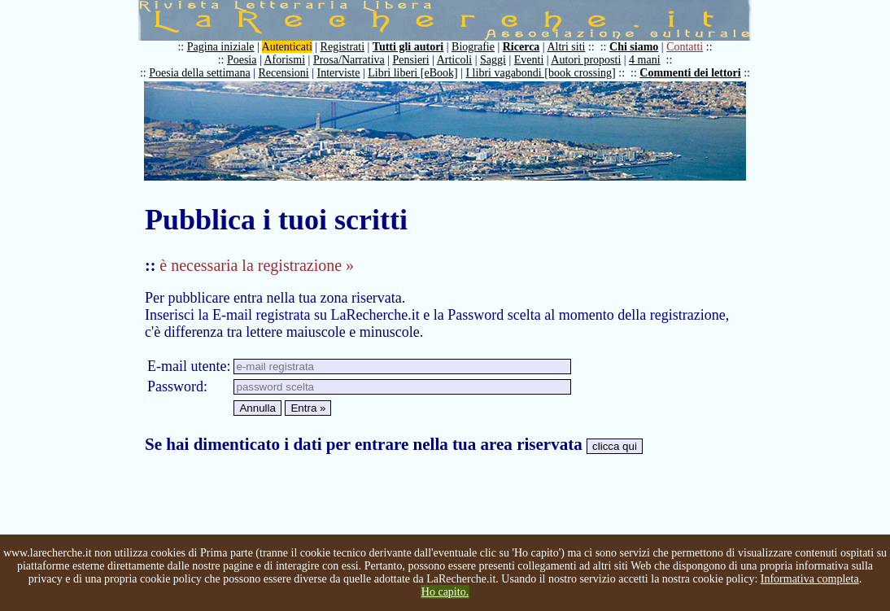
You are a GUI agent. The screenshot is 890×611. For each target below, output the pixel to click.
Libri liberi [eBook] (412, 73)
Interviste (338, 73)
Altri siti (566, 47)
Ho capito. (445, 592)
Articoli (455, 60)
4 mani (645, 60)
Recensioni (284, 73)
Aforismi (285, 60)
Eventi (529, 60)
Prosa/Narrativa (349, 60)
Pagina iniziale (221, 47)
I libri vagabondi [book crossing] (540, 73)
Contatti (684, 47)
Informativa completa (810, 579)
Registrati (342, 47)
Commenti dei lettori (689, 73)
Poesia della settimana (199, 73)
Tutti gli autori (408, 47)
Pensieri (411, 60)
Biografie (473, 47)
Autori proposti (586, 60)
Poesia (242, 60)
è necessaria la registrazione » (256, 265)
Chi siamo (633, 47)
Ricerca (521, 47)
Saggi (493, 60)
